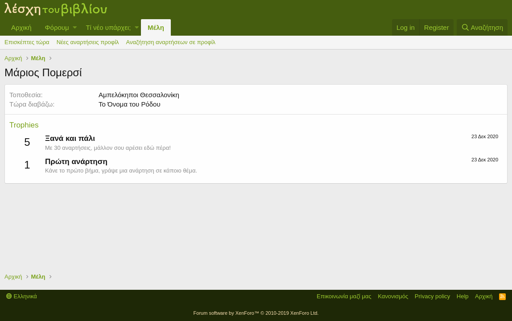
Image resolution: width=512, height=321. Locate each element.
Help (463, 296)
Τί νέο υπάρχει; (108, 27)
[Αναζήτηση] (482, 27)
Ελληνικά (21, 296)
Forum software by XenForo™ (256, 313)
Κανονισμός (393, 296)
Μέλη (156, 27)
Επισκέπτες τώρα (27, 42)
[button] (74, 27)
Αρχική (21, 27)
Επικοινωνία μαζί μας (344, 296)
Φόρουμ (57, 27)
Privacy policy (432, 296)
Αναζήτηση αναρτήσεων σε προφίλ (170, 42)
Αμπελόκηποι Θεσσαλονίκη (139, 95)
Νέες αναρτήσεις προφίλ (88, 42)
